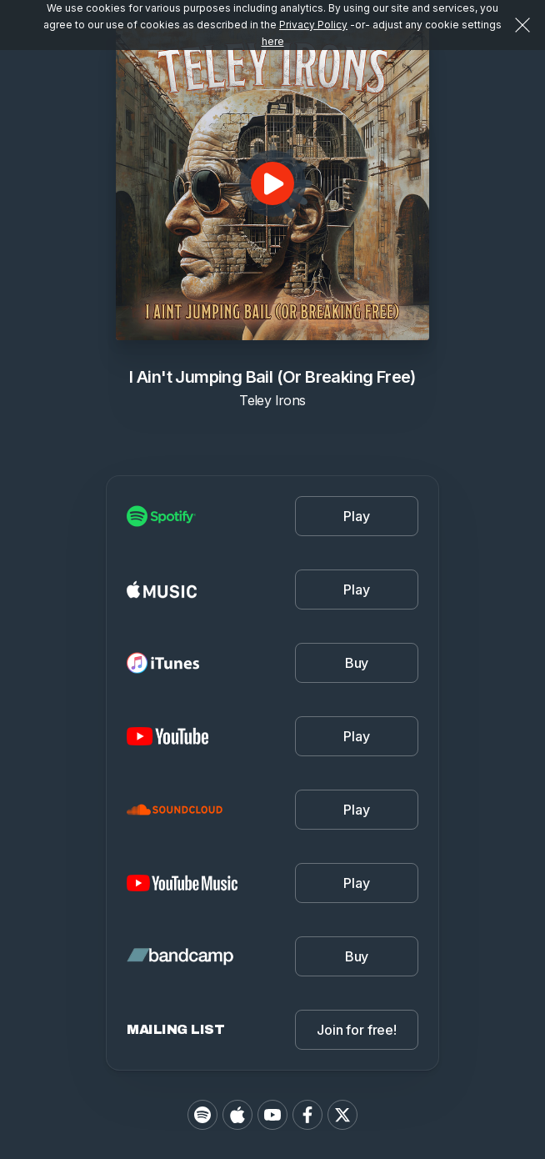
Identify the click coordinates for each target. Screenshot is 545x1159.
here (273, 41)
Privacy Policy (313, 24)
